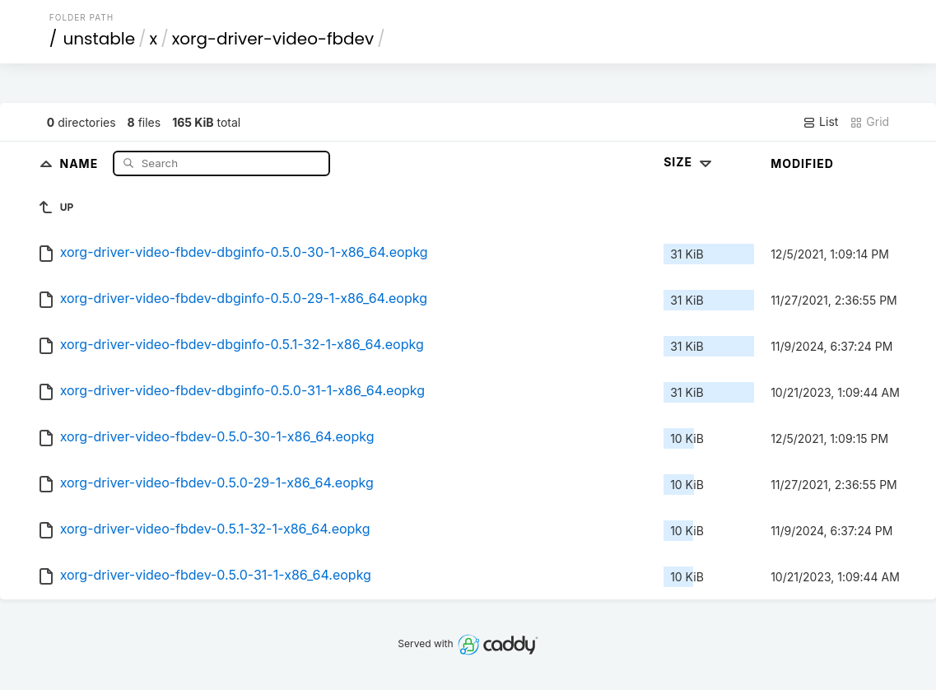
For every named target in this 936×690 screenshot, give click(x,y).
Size (689, 162)
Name (80, 163)
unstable (99, 38)
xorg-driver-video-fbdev (273, 38)
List (820, 121)
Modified (802, 163)
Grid (869, 121)
